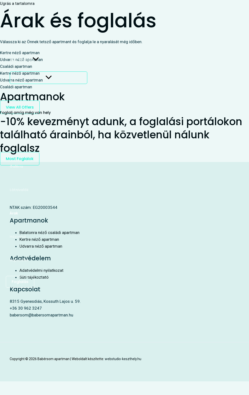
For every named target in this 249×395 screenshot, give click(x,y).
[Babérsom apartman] (17, 17)
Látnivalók (19, 189)
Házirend (18, 236)
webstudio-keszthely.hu (123, 359)
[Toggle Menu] (48, 77)
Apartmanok (24, 59)
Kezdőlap (18, 36)
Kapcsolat (19, 260)
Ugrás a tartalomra (17, 3)
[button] (36, 59)
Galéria (16, 166)
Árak (14, 213)
